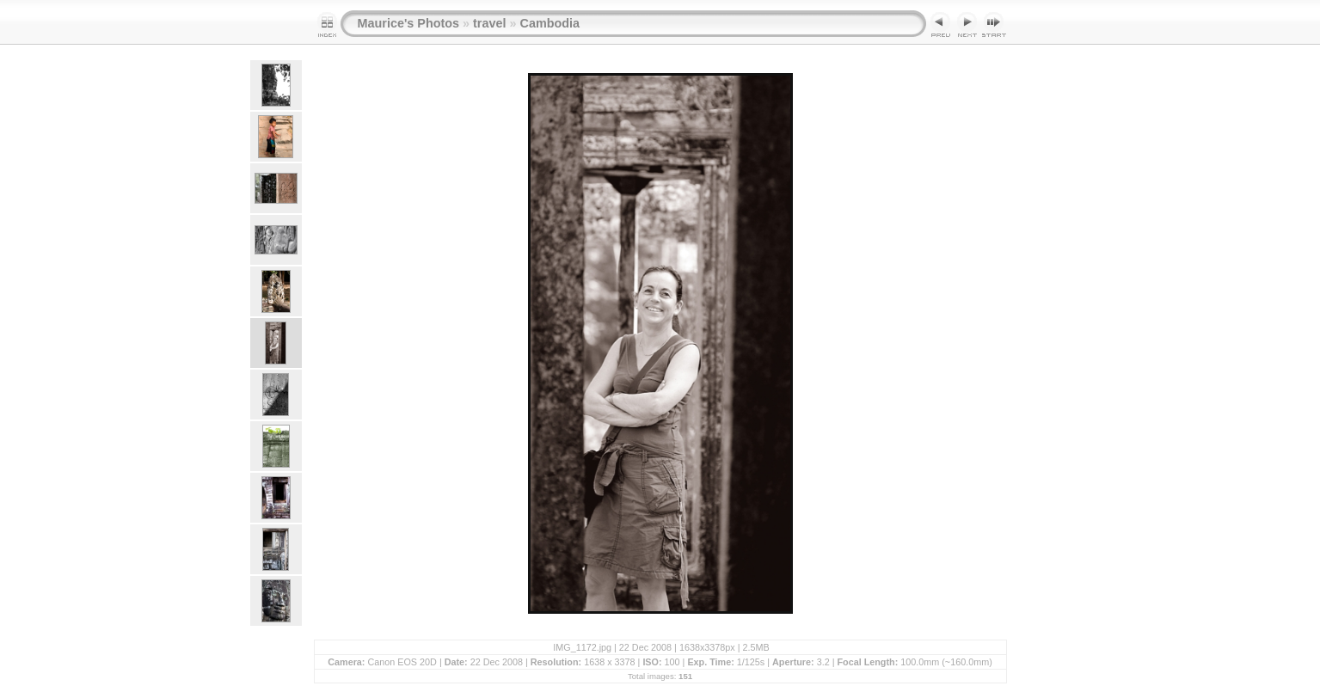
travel (489, 23)
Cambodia (549, 23)
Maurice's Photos (409, 23)
